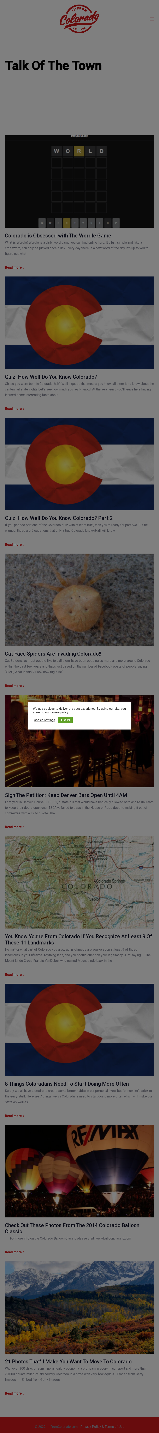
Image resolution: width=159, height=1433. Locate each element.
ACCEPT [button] (65, 720)
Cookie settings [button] (44, 720)
